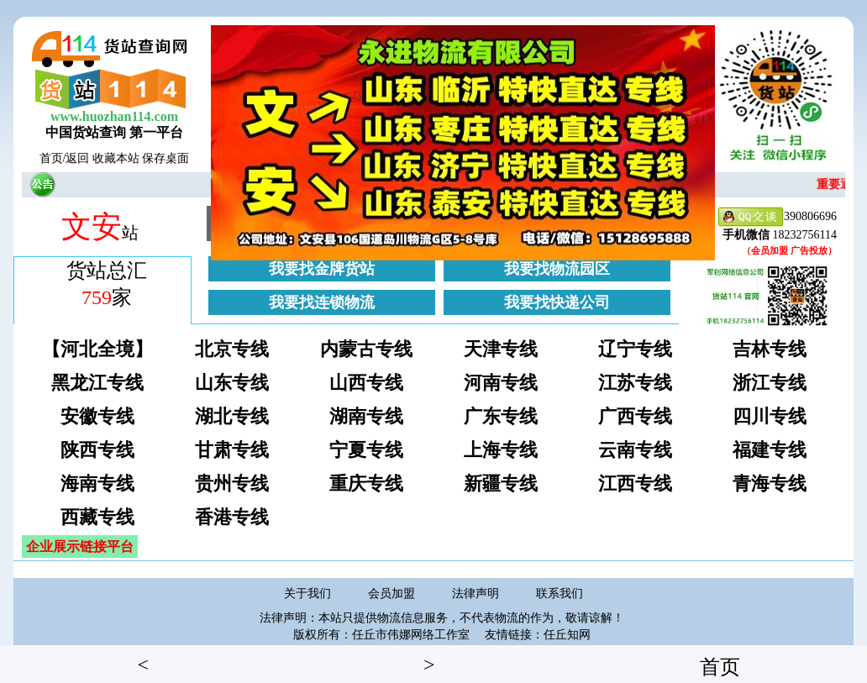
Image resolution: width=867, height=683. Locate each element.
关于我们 (307, 593)
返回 (77, 158)
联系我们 (559, 593)
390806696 (777, 217)
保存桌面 (165, 158)
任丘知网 (567, 634)
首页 (51, 158)
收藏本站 (115, 158)
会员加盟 (391, 593)
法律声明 (475, 593)
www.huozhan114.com (114, 116)
